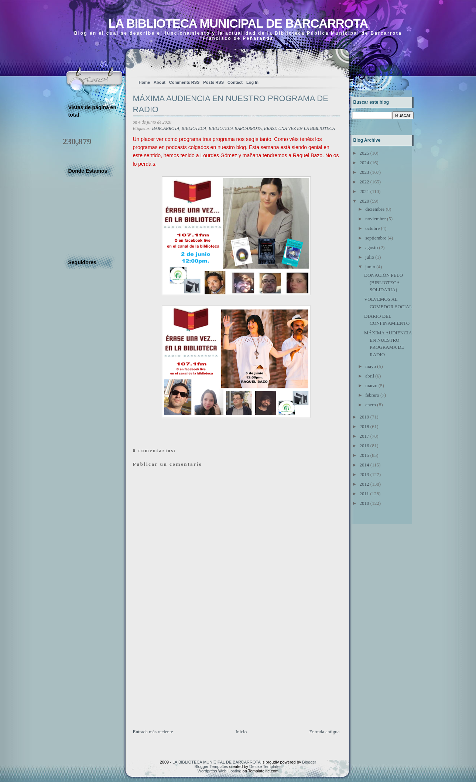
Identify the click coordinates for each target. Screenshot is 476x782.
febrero (372, 395)
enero (370, 404)
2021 (364, 191)
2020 (364, 201)
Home (144, 82)
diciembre (374, 209)
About (159, 82)
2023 (364, 172)
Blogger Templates (211, 766)
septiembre (375, 238)
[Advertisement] (188, 676)
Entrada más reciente (153, 731)
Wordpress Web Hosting (220, 771)
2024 (364, 162)
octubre (372, 228)
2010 (364, 503)
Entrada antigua (324, 731)
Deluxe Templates (265, 766)
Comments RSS (184, 82)
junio (370, 266)
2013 (364, 474)
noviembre (375, 218)
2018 (364, 426)
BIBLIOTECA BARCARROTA (235, 128)
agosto (371, 247)
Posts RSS (213, 82)
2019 (364, 417)
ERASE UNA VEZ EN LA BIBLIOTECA (299, 128)
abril (369, 376)
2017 (364, 436)
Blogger (309, 762)
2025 (364, 153)
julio (369, 257)
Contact (235, 82)
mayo (370, 366)
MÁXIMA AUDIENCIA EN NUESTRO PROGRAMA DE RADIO (230, 104)
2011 (364, 493)
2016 (364, 445)
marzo (371, 385)
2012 (364, 484)
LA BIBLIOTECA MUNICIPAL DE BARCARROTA (238, 23)
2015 (364, 455)
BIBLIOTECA (194, 128)
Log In (252, 82)
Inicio (241, 731)
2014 (364, 465)
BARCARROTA (165, 128)
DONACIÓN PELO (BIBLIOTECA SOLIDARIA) (383, 282)
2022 (364, 182)
